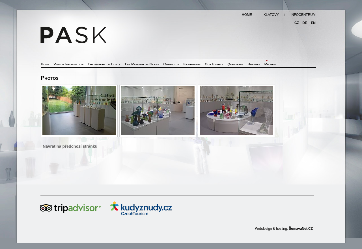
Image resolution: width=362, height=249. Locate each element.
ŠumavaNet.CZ (301, 229)
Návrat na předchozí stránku (70, 146)
